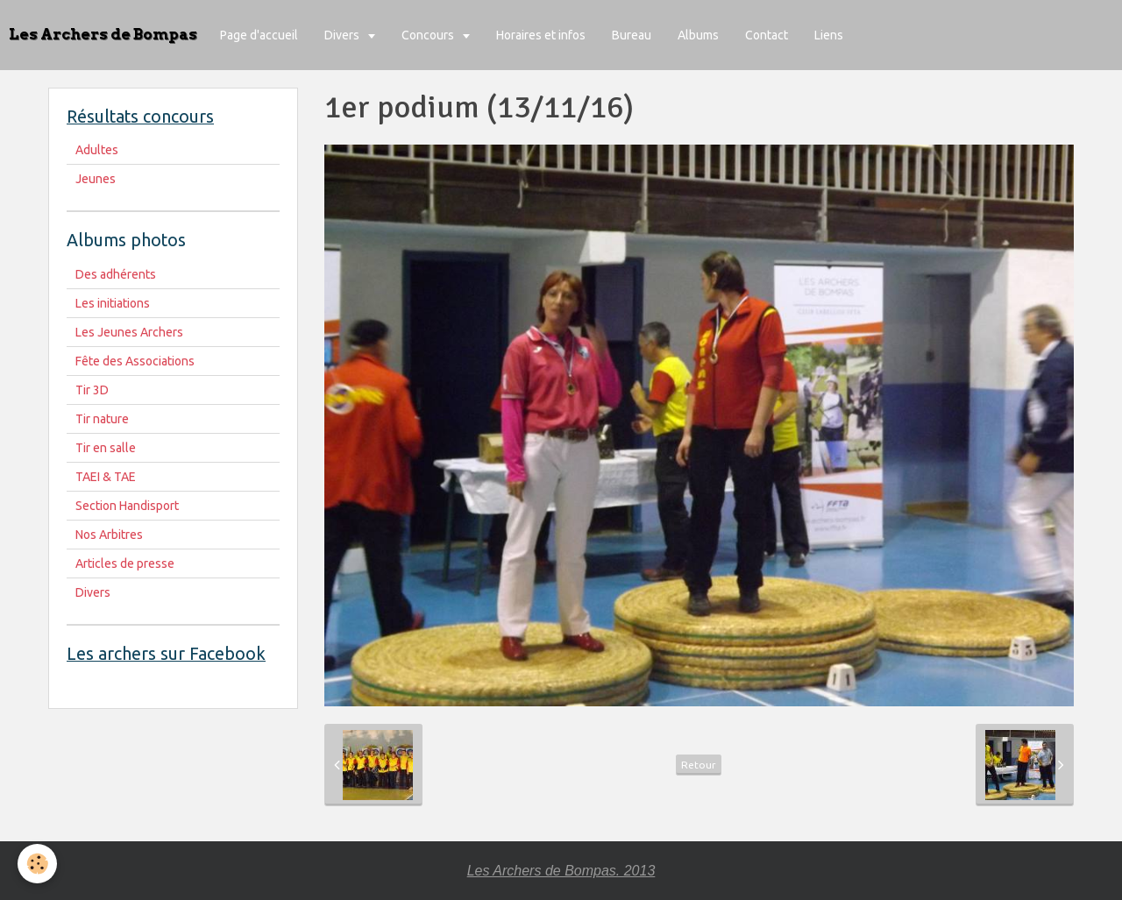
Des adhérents (115, 274)
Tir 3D (92, 390)
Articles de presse (124, 563)
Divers (343, 35)
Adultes (96, 150)
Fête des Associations (135, 361)
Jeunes (95, 179)
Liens (828, 35)
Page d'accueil (259, 35)
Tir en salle (105, 448)
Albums (698, 35)
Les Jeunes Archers (129, 332)
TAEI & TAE (105, 477)
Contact (766, 35)
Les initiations (112, 303)
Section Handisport (127, 506)
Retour (698, 764)
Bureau (631, 35)
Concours (429, 35)
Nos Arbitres (109, 535)
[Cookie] (37, 863)
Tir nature (102, 419)
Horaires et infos (541, 35)
